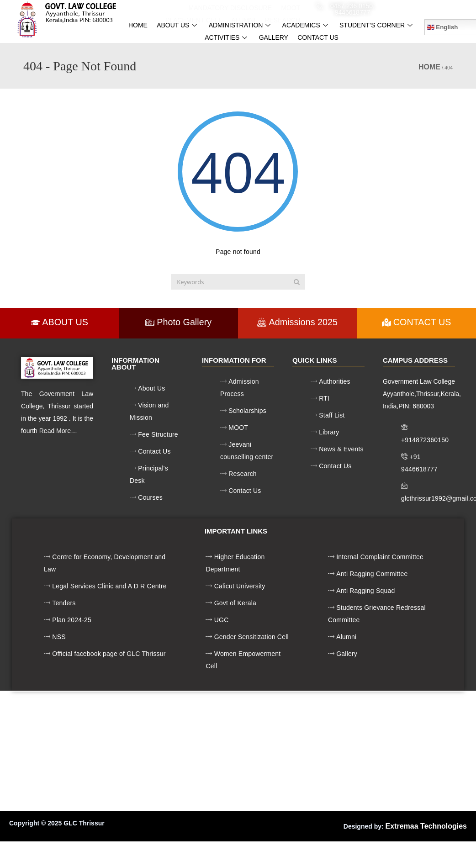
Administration (241, 25)
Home (138, 25)
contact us (317, 37)
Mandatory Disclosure (230, 7)
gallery (273, 37)
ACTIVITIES (227, 37)
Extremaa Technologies (426, 826)
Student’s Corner (377, 25)
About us (178, 25)
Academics (306, 25)
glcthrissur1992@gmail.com (432, 8)
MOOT (290, 7)
